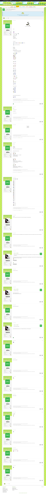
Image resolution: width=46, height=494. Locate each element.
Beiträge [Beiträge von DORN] (5, 32)
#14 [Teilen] (42, 358)
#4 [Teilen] (42, 142)
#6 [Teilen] (42, 215)
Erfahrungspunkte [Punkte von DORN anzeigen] (5, 188)
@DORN (14, 216)
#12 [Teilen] (42, 322)
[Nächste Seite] (8, 18)
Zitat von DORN (16, 253)
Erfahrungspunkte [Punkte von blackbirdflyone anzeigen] (5, 226)
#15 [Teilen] (42, 376)
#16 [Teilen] (42, 394)
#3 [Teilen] (42, 124)
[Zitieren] (42, 103)
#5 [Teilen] (42, 177)
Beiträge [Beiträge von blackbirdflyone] (5, 227)
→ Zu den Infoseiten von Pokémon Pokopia (23, 15)
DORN (6, 10)
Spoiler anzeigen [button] (14, 260)
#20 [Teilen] (42, 465)
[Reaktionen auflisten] (14, 103)
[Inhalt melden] (40, 103)
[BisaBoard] (23, 3)
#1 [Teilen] (42, 20)
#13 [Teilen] (42, 340)
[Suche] (11, 0)
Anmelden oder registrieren (6, 0)
